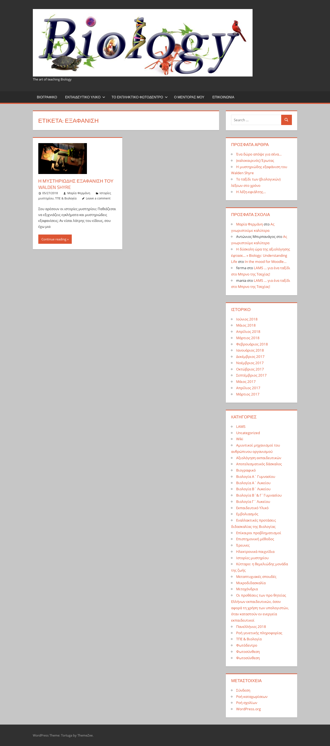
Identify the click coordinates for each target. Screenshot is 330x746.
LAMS (240, 426)
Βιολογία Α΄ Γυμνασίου (255, 476)
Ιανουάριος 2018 (250, 350)
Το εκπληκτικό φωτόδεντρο (140, 97)
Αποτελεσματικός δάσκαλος (259, 463)
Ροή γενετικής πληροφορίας (259, 632)
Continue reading (53, 239)
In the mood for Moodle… (265, 261)
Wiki (239, 438)
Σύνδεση (243, 690)
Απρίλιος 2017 (248, 387)
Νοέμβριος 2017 (250, 362)
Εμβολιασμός (247, 513)
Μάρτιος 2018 (247, 337)
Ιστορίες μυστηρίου (252, 557)
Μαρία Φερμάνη (78, 193)
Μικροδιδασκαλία (251, 582)
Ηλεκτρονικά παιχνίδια (255, 551)
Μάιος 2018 (246, 325)
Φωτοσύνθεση (248, 651)
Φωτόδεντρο (246, 645)
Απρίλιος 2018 (248, 331)
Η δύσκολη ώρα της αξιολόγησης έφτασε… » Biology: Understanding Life (260, 255)
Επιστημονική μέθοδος (255, 538)
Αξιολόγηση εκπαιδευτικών (258, 457)
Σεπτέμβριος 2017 (251, 375)
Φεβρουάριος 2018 (252, 344)
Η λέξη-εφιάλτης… (251, 191)
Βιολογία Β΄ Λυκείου (253, 488)
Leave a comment (98, 198)
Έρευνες (243, 545)
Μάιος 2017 (246, 381)
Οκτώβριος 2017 (250, 369)
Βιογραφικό (47, 97)
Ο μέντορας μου (189, 97)
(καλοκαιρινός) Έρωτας (255, 160)
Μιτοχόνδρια (247, 589)
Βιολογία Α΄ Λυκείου (253, 482)
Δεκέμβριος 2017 (250, 356)
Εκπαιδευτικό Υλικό (85, 97)
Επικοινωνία (223, 97)
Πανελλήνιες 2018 (251, 626)
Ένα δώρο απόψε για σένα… (259, 154)
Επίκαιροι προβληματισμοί (258, 532)
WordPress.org (248, 708)
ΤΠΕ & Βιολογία (66, 198)
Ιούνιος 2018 (247, 319)
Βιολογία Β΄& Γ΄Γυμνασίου (259, 495)
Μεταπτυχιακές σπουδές (256, 576)
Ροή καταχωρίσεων (251, 696)
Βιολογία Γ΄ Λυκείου (253, 501)
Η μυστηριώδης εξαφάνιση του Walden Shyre (76, 184)
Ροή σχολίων (246, 702)
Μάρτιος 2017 (247, 394)
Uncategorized (248, 432)
